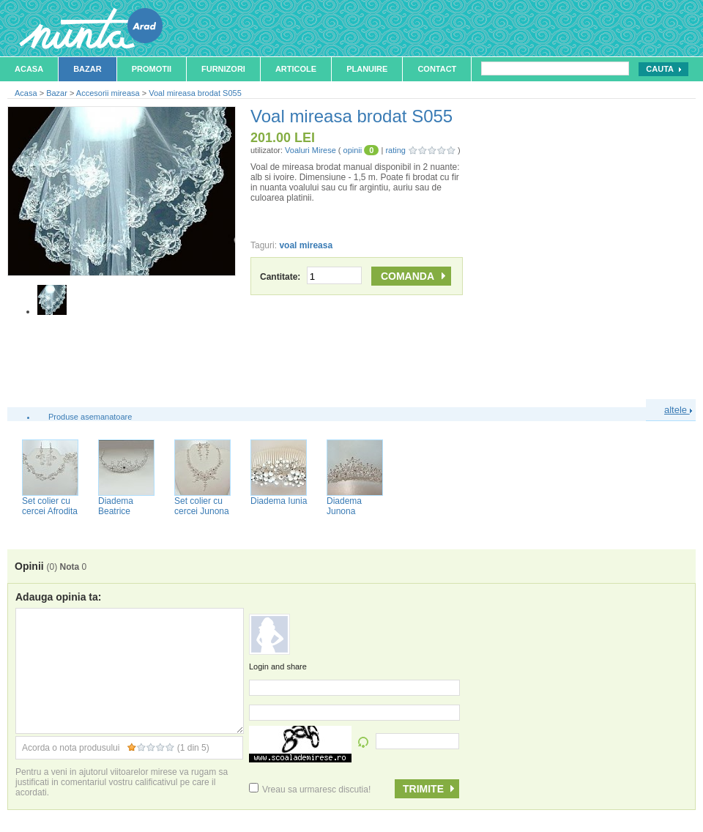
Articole (295, 68)
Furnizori (223, 68)
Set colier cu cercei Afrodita (50, 506)
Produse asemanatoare (90, 416)
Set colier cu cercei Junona (201, 506)
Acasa (29, 68)
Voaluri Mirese (310, 150)
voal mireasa (305, 245)
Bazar (87, 68)
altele (678, 409)
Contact (436, 68)
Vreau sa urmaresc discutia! (310, 789)
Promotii (151, 68)
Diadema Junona (344, 506)
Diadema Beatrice (115, 506)
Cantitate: (311, 277)
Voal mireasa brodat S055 (195, 93)
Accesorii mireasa (108, 93)
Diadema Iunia (278, 501)
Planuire (366, 68)
